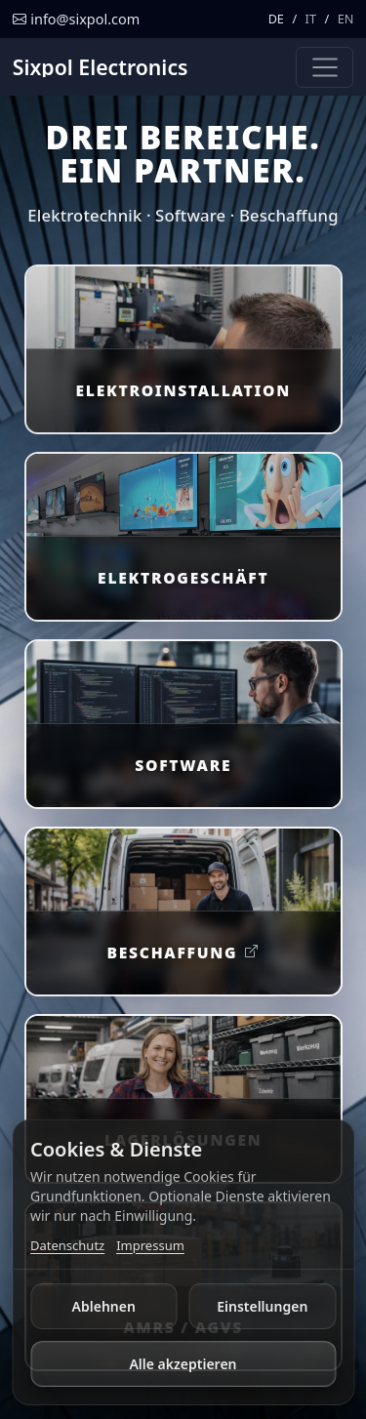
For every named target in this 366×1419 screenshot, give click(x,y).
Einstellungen (262, 1306)
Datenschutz (67, 1245)
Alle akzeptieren (182, 1364)
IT (310, 18)
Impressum (150, 1245)
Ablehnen (104, 1306)
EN (346, 18)
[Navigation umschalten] (324, 67)
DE (276, 18)
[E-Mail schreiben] (76, 19)
